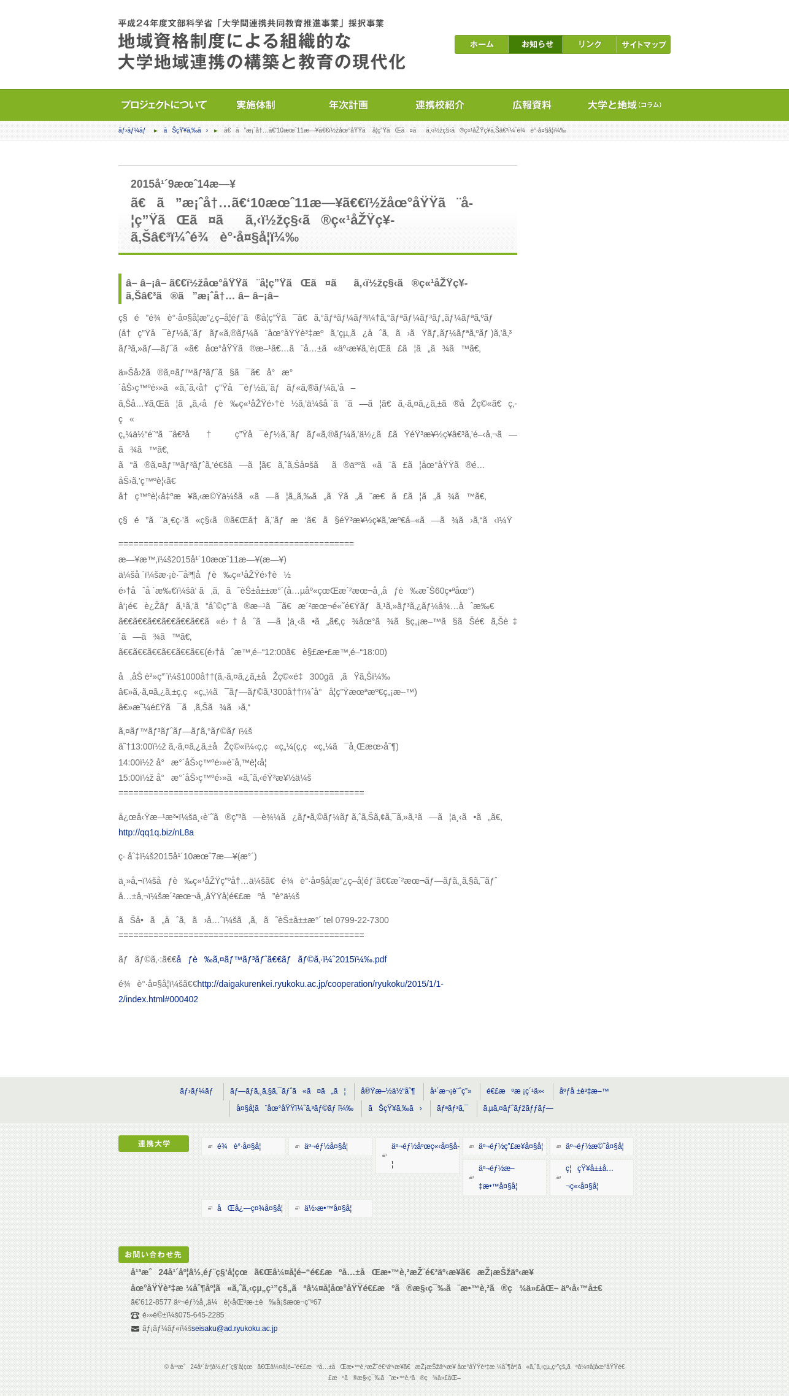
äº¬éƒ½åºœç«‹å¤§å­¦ (425, 1155)
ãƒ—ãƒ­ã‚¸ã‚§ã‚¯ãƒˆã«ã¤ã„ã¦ (288, 1091)
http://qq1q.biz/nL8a (156, 832)
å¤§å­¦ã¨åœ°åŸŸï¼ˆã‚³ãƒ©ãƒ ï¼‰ (294, 1108)
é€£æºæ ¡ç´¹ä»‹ (515, 1091)
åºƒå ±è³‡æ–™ (584, 1091)
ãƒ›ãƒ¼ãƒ (133, 130)
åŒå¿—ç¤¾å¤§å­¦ (250, 1208)
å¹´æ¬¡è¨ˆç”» (451, 1091)
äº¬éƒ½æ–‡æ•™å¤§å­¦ (498, 1177)
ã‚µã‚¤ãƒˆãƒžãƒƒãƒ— (518, 1108)
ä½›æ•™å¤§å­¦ (328, 1208)
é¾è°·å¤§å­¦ (239, 1146)
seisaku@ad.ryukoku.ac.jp (234, 1328)
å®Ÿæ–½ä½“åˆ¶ (388, 1091)
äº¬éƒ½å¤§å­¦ (326, 1146)
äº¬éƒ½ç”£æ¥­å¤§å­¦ (511, 1146)
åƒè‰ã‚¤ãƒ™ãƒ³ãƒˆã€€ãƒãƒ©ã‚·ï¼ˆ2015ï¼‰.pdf (282, 959)
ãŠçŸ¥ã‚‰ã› (186, 130)
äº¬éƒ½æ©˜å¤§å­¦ (595, 1146)
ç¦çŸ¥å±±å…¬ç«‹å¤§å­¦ (590, 1177)
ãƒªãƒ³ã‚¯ (452, 1108)
